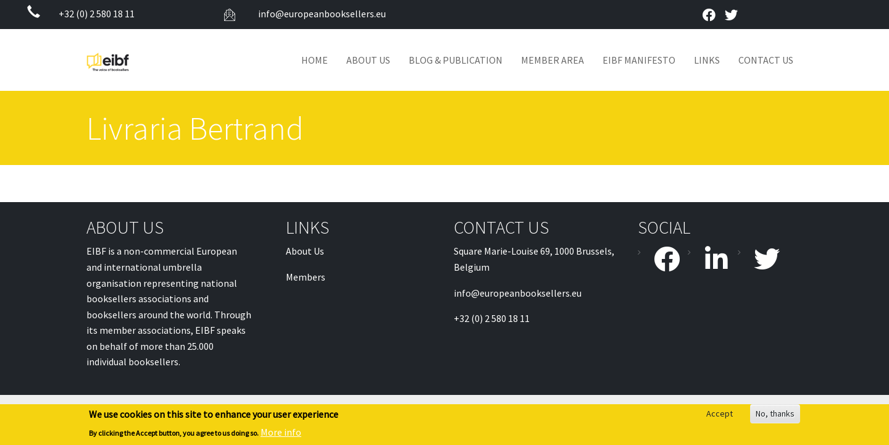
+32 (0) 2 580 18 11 (97, 13)
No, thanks (775, 414)
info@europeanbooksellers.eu (321, 13)
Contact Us (765, 60)
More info (281, 432)
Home (314, 60)
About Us (368, 60)
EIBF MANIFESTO (639, 60)
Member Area (552, 60)
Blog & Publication (456, 60)
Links (707, 60)
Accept (719, 414)
